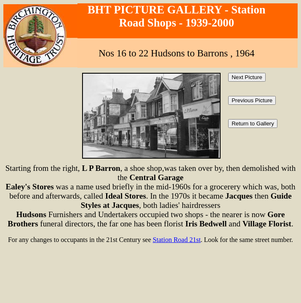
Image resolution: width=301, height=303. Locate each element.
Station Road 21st (177, 239)
